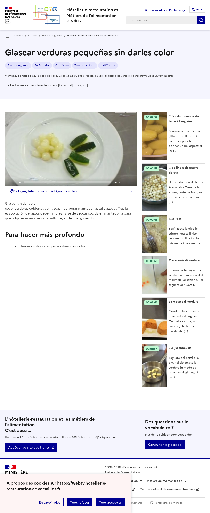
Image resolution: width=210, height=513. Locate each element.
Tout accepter (110, 502)
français (80, 85)
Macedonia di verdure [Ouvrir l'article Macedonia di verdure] (184, 260)
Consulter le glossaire (164, 444)
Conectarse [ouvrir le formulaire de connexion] (135, 503)
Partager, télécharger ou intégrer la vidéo (42, 191)
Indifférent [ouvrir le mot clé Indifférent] (107, 65)
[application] (71, 149)
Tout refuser (79, 502)
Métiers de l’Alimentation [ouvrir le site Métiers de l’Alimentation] (164, 481)
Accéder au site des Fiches (29, 447)
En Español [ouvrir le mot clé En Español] (42, 65)
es (197, 9)
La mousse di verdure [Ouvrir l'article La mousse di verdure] (183, 302)
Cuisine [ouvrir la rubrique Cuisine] (32, 35)
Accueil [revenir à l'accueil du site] (18, 35)
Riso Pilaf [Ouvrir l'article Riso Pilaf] (175, 219)
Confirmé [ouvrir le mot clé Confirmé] (62, 65)
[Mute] (125, 182)
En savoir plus (49, 502)
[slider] (67, 182)
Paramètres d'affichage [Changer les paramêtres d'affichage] (167, 10)
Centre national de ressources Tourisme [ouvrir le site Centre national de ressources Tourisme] (167, 489)
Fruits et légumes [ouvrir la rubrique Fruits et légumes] (52, 35)
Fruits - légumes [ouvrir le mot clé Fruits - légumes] (18, 65)
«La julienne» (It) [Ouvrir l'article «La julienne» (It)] (180, 348)
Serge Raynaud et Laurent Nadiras (153, 76)
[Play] (71, 149)
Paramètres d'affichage (169, 503)
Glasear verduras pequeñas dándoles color (51, 246)
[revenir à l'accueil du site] (92, 12)
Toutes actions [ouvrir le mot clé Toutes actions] (84, 65)
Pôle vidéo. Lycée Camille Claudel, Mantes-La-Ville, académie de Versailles (88, 76)
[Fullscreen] (131, 182)
